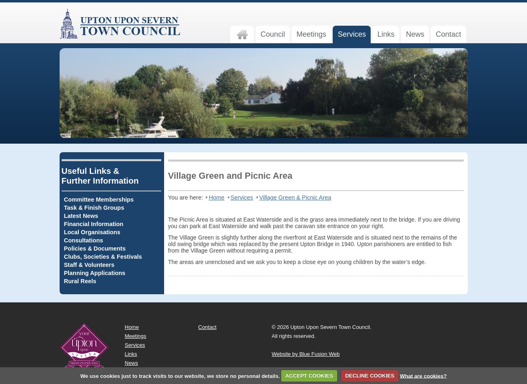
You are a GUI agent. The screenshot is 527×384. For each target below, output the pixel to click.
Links (385, 34)
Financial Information (94, 224)
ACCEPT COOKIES (309, 376)
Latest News (81, 216)
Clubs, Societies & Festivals (103, 256)
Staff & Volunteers (89, 265)
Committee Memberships (99, 199)
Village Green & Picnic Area (295, 197)
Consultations (83, 240)
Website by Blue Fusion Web (306, 354)
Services (352, 34)
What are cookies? (423, 376)
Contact (448, 34)
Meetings (311, 34)
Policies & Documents (95, 248)
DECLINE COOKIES (369, 376)
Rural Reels (80, 281)
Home (216, 197)
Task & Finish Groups (94, 207)
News (415, 34)
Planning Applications (95, 273)
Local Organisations (92, 232)
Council (272, 34)
